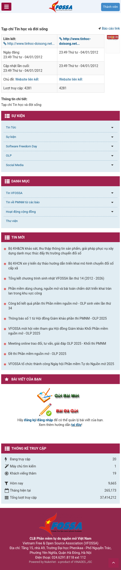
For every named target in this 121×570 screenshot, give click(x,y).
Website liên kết (27, 79)
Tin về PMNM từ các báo (23, 202)
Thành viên (110, 7)
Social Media (14, 165)
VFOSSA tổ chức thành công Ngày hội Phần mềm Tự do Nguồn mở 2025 (61, 364)
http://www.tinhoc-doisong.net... (29, 43)
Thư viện (12, 221)
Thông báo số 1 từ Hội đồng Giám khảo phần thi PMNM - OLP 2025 (57, 318)
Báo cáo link (111, 28)
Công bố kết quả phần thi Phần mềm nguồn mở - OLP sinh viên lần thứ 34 (59, 306)
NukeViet (50, 562)
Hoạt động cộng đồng (21, 211)
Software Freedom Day (21, 146)
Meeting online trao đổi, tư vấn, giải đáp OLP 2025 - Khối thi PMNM (57, 343)
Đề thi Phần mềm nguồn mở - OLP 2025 (37, 354)
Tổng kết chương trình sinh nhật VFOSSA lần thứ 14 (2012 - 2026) (56, 278)
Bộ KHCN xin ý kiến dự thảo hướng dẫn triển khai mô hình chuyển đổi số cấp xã (61, 266)
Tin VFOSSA (14, 193)
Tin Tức (11, 127)
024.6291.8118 (63, 557)
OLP (9, 155)
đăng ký (30, 420)
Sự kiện (11, 137)
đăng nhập (45, 420)
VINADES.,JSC (83, 562)
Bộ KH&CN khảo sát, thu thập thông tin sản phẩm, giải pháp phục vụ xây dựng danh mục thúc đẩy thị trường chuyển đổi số (60, 251)
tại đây (76, 425)
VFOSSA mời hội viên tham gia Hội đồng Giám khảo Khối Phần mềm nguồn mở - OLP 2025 (58, 331)
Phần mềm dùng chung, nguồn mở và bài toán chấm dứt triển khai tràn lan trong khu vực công (60, 291)
